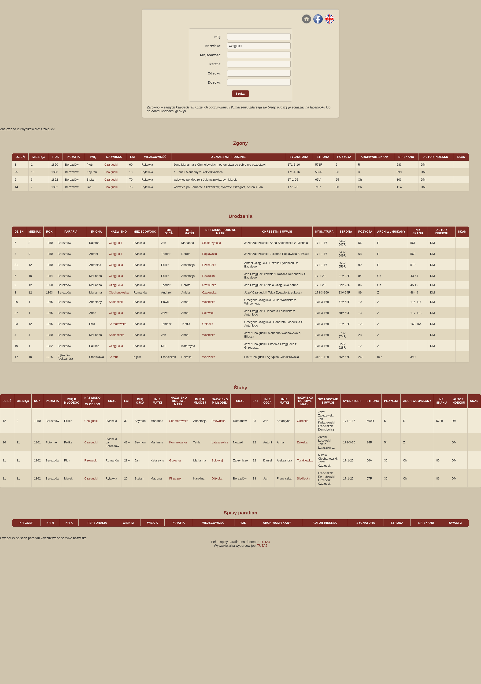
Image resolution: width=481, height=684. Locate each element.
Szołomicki (116, 302)
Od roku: (214, 73)
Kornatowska (117, 324)
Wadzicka (208, 357)
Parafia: (215, 64)
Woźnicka (208, 302)
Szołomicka (116, 335)
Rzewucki (90, 460)
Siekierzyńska (211, 243)
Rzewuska (209, 265)
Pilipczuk (175, 478)
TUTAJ (265, 542)
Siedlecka (303, 478)
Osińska (207, 324)
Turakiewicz (305, 460)
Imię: (218, 37)
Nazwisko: (213, 46)
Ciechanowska (119, 292)
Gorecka (302, 421)
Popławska (209, 254)
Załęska (302, 442)
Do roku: (215, 82)
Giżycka (216, 478)
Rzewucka (209, 285)
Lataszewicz (219, 442)
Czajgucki (111, 164)
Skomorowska (179, 421)
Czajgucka (116, 265)
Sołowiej (207, 313)
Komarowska (178, 442)
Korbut (113, 357)
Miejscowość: (210, 55)
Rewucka (208, 276)
